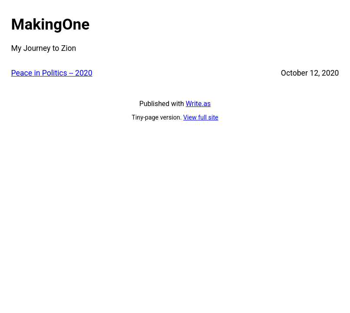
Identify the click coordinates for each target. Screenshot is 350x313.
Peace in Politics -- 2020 (51, 73)
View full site (200, 117)
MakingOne (50, 24)
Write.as (198, 104)
